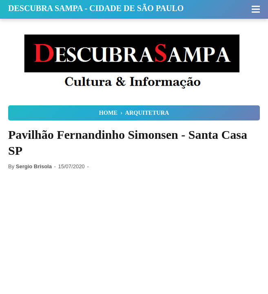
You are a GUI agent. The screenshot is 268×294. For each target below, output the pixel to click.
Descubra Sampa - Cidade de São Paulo (96, 8)
